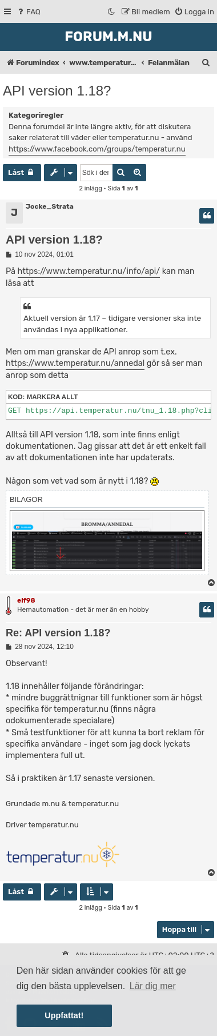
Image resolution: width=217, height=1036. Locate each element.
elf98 (26, 600)
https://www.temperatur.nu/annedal (75, 363)
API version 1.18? (57, 90)
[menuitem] (28, 11)
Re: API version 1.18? (58, 633)
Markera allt (52, 396)
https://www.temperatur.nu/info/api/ (89, 271)
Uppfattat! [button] (64, 1015)
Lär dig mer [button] (153, 986)
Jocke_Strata (50, 206)
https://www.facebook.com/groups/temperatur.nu (97, 149)
